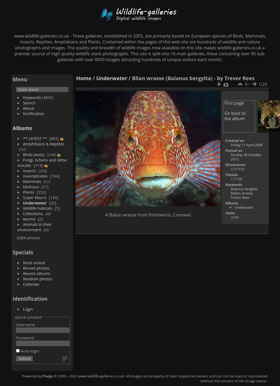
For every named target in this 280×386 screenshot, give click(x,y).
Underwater (35, 202)
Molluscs (31, 186)
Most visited (34, 262)
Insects (29, 170)
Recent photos (36, 268)
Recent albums (36, 273)
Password (25, 337)
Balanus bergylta (244, 188)
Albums (22, 128)
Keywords (32, 97)
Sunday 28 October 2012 (246, 156)
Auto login (27, 351)
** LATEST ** (35, 138)
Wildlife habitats (38, 208)
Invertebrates (35, 176)
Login (28, 309)
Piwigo (47, 376)
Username (25, 324)
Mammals (32, 181)
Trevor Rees (240, 197)
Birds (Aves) (34, 154)
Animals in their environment (34, 227)
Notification (34, 113)
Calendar (31, 284)
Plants (28, 192)
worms (29, 219)
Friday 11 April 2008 (247, 144)
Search (29, 102)
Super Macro (35, 197)
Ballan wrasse (242, 193)
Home (83, 78)
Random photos (38, 278)
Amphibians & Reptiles (43, 143)
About (28, 108)
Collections (33, 213)
